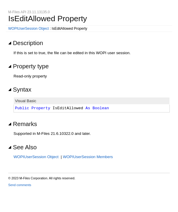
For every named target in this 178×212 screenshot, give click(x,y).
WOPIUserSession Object (28, 28)
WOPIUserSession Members (88, 157)
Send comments (19, 185)
